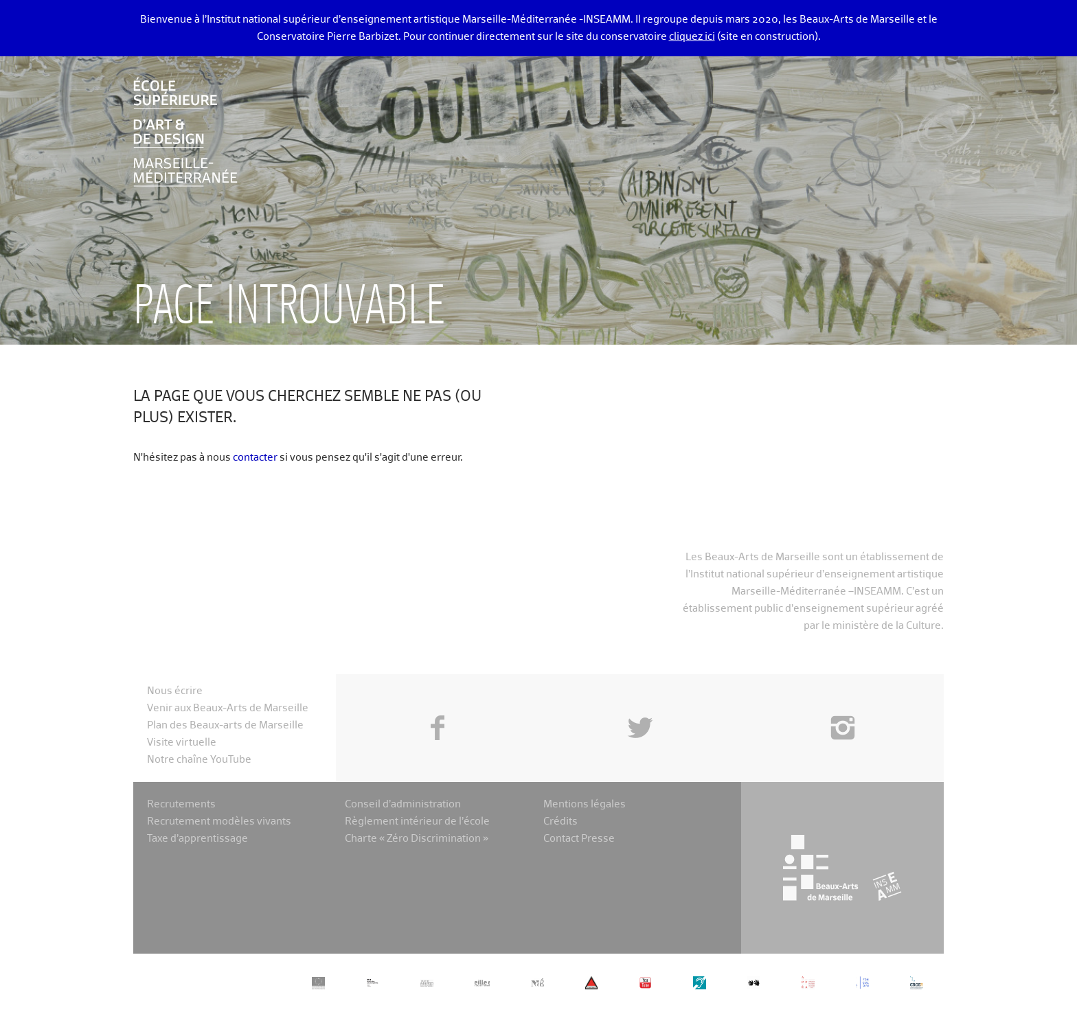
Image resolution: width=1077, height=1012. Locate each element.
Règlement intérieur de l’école (417, 821)
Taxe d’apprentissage (197, 838)
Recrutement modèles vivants (219, 821)
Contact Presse (579, 838)
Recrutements (181, 804)
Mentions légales (584, 804)
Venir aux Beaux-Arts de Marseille (227, 708)
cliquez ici (692, 37)
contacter (255, 457)
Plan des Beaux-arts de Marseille (225, 725)
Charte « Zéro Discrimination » (416, 838)
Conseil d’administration (403, 804)
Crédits (560, 821)
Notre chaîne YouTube (199, 760)
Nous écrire (175, 691)
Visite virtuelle (181, 742)
